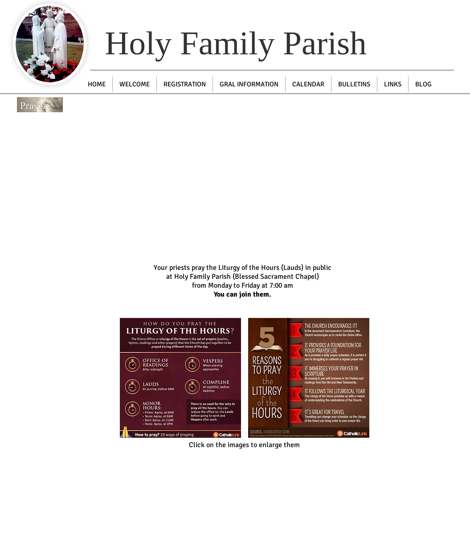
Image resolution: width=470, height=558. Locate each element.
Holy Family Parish (236, 42)
